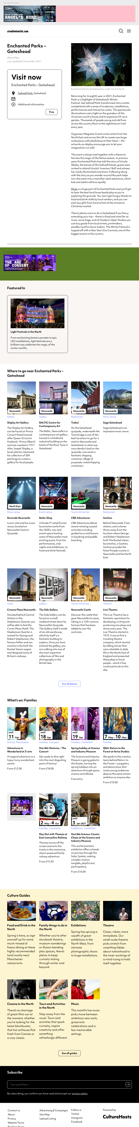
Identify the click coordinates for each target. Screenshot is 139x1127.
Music (74, 185)
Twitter (75, 1106)
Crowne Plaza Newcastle (21, 601)
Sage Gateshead (112, 414)
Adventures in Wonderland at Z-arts (19, 741)
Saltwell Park (25, 89)
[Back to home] (17, 27)
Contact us (14, 1102)
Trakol (75, 414)
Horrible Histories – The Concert (52, 741)
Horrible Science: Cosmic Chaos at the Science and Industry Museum (85, 829)
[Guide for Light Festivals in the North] (37, 316)
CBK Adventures (80, 509)
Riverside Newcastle (18, 509)
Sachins (107, 509)
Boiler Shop (45, 509)
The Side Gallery (48, 601)
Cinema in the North (20, 995)
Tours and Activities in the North (52, 997)
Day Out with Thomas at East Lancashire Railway (53, 827)
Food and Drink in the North (21, 919)
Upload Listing (47, 1110)
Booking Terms (16, 1118)
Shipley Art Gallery (18, 414)
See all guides (69, 1045)
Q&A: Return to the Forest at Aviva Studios (116, 741)
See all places (69, 675)
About (11, 1106)
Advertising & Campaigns (53, 1102)
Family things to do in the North (53, 919)
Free (51, 108)
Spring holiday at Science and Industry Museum (85, 741)
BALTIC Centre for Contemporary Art (49, 416)
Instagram (77, 1109)
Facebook (76, 1113)
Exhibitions (78, 917)
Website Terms (16, 1114)
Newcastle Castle (81, 601)
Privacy (12, 1110)
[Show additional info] (34, 100)
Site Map (44, 1106)
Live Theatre (110, 601)
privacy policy (79, 1085)
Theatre (108, 917)
